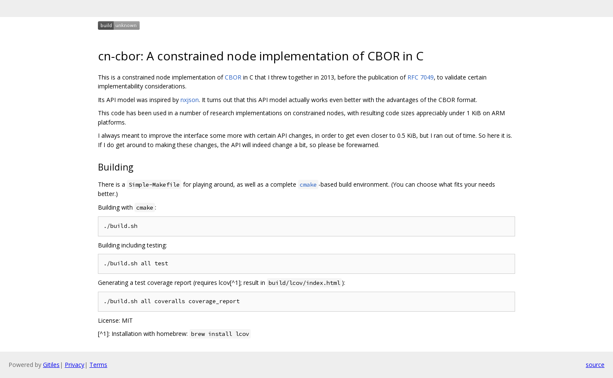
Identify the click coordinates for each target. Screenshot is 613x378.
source (595, 365)
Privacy (74, 365)
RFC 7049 (420, 77)
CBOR (233, 77)
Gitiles (51, 365)
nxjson (189, 100)
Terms (98, 365)
